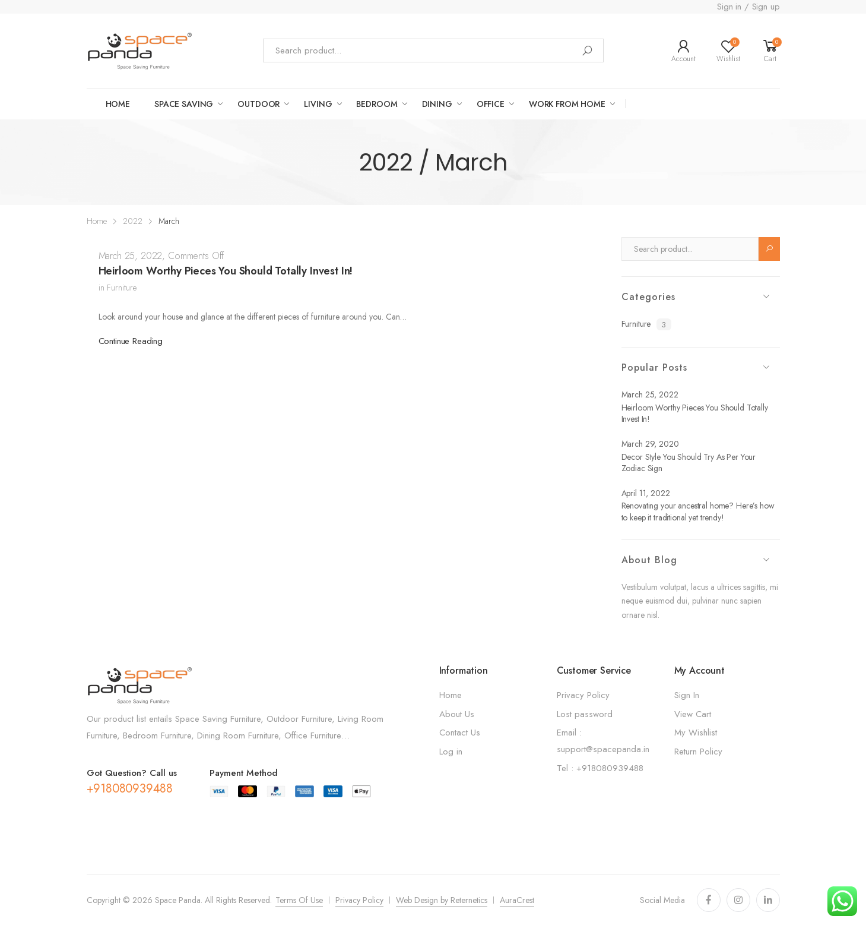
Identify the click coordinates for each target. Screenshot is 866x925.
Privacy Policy (583, 695)
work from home (567, 104)
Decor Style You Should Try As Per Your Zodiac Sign (688, 463)
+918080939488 (130, 788)
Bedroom (376, 104)
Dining (437, 104)
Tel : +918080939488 (600, 768)
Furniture (122, 287)
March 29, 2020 (650, 444)
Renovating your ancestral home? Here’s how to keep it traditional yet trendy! (698, 511)
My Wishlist (695, 732)
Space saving (183, 104)
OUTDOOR (258, 104)
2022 (132, 221)
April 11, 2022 (645, 493)
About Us (456, 714)
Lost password (585, 714)
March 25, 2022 (131, 256)
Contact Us (459, 732)
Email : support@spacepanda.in (603, 741)
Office (491, 104)
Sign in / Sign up (748, 6)
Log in (450, 751)
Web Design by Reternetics (441, 900)
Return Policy (698, 751)
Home (118, 104)
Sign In (686, 695)
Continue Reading (131, 341)
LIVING (318, 104)
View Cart (692, 714)
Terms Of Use (299, 900)
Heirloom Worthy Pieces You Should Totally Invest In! (226, 271)
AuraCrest (517, 900)
